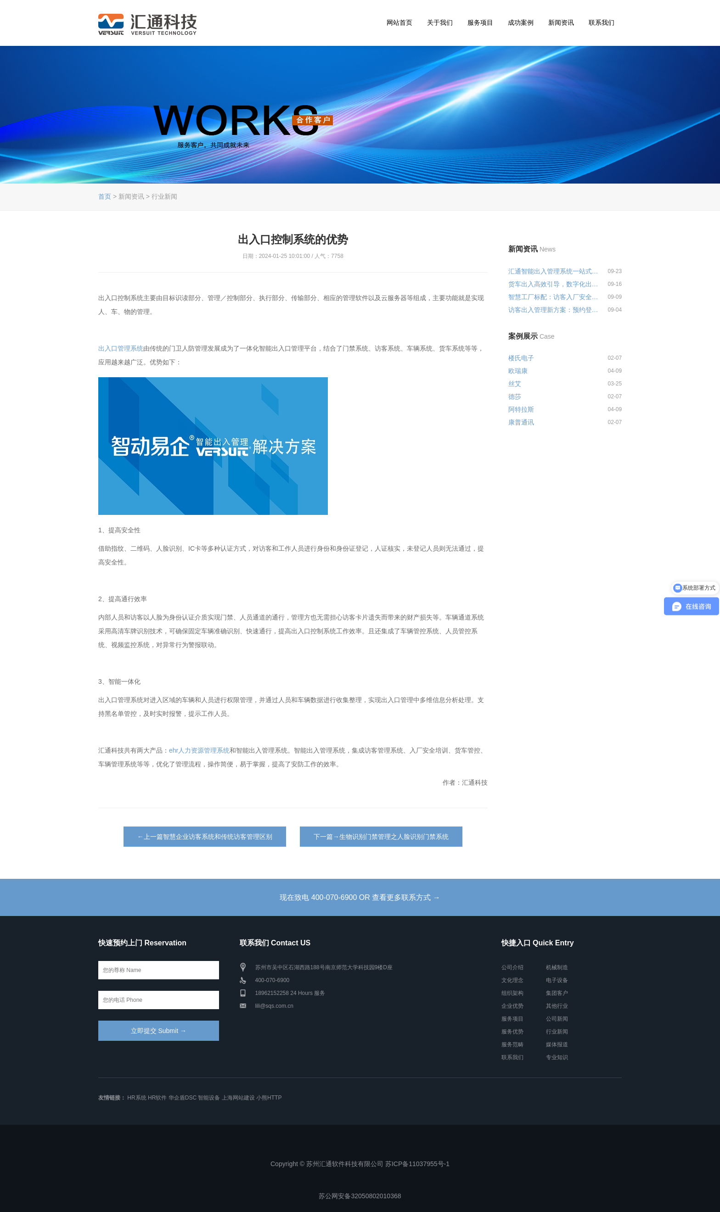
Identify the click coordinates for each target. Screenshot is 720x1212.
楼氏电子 (521, 358)
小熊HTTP (268, 1098)
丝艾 (514, 383)
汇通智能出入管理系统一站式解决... (553, 271)
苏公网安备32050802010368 (360, 1196)
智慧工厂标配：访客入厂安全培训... (553, 297)
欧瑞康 (518, 370)
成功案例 (521, 22)
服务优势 (512, 1031)
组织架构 (512, 993)
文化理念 (512, 980)
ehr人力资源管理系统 (199, 750)
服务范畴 (512, 1044)
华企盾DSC (183, 1098)
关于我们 (440, 22)
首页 (104, 196)
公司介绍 (512, 967)
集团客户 (557, 993)
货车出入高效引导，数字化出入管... (553, 284)
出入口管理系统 (120, 348)
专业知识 (557, 1057)
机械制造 (557, 967)
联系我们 (601, 22)
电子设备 (557, 980)
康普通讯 (521, 422)
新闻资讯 (561, 22)
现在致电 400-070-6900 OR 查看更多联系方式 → (360, 897)
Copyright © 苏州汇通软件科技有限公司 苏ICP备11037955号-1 (360, 1163)
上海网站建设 (238, 1098)
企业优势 (512, 1006)
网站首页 (399, 22)
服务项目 (480, 22)
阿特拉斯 (521, 409)
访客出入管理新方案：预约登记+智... (553, 309)
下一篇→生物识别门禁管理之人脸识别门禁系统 (381, 836)
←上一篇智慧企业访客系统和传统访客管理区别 (204, 836)
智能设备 (209, 1098)
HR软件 (157, 1098)
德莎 (514, 396)
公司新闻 (557, 1019)
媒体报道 (557, 1044)
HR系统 (136, 1098)
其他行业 (557, 1006)
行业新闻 (557, 1031)
